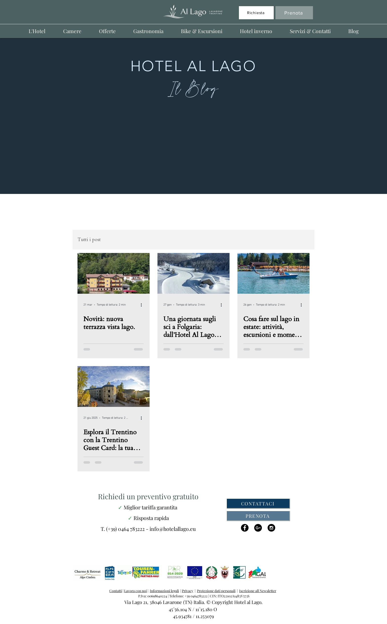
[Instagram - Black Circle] (271, 528)
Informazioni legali (164, 590)
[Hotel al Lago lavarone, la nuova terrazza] (113, 273)
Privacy (187, 590)
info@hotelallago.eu (173, 528)
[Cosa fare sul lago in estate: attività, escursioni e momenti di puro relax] (273, 273)
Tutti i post (89, 240)
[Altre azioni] (143, 305)
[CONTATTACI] (258, 503)
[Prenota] (294, 12)
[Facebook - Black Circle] (245, 528)
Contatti (115, 590)
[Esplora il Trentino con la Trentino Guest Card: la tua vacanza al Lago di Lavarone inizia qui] (113, 386)
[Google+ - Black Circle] (258, 528)
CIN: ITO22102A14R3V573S (229, 596)
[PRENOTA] (258, 516)
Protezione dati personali (216, 590)
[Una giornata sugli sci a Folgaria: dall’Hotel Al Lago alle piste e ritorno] (193, 273)
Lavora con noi (135, 590)
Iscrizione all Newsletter (257, 590)
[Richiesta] (256, 12)
